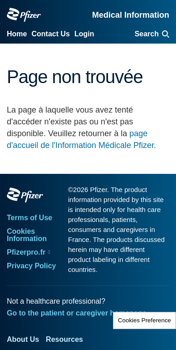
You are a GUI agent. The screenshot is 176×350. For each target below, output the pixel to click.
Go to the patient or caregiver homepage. (77, 313)
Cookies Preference (144, 320)
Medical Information (130, 15)
